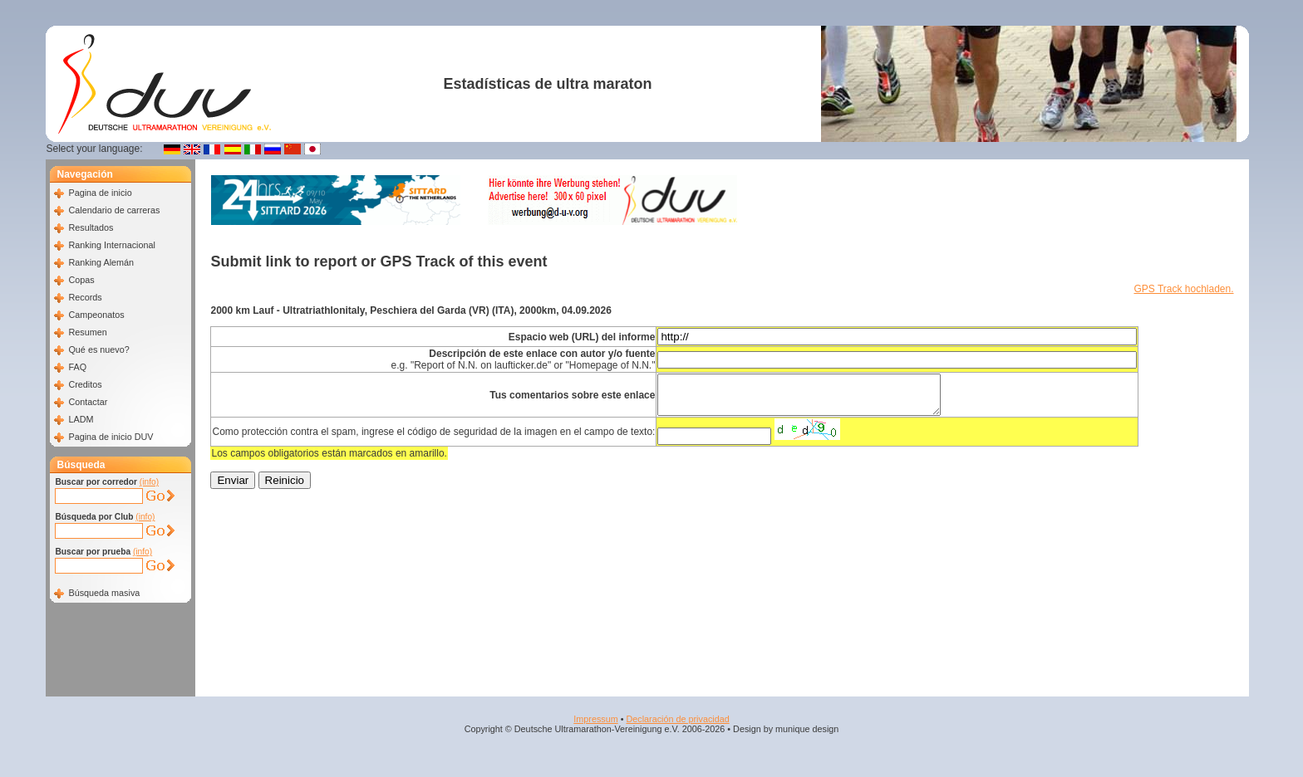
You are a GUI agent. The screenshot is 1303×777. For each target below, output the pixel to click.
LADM (80, 419)
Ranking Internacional (111, 245)
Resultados (90, 227)
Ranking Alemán (101, 262)
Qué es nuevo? (98, 349)
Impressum (595, 719)
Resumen (87, 332)
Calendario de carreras (114, 210)
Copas (81, 280)
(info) (149, 481)
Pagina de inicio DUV (110, 437)
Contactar (87, 402)
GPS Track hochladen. (1183, 289)
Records (84, 297)
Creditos (84, 384)
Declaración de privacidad (677, 719)
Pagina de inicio (99, 193)
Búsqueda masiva (104, 593)
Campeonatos (96, 315)
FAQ (77, 367)
